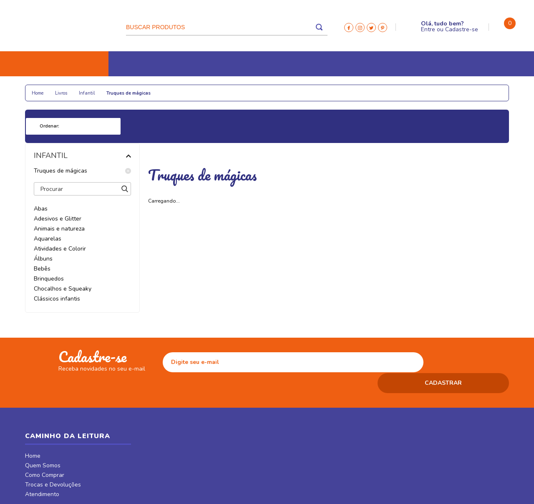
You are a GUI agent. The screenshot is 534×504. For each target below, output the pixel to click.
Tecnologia (255, 88)
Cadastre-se (461, 29)
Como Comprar (44, 455)
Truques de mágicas (82, 171)
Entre (428, 29)
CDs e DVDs (300, 88)
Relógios (213, 88)
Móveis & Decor (406, 88)
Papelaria (121, 88)
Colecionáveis (167, 88)
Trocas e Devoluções (53, 465)
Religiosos (79, 88)
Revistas (341, 88)
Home (32, 436)
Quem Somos (42, 446)
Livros (41, 88)
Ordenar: (49, 126)
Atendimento (42, 474)
